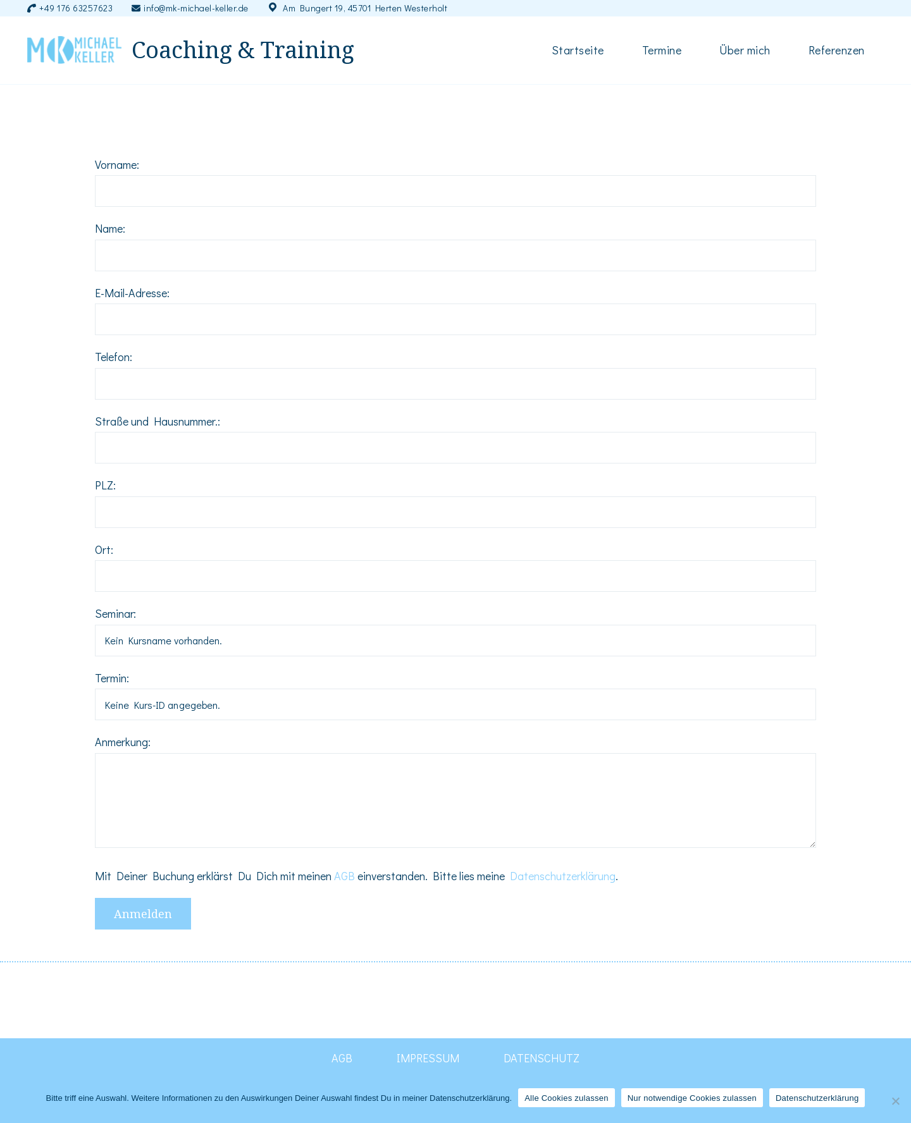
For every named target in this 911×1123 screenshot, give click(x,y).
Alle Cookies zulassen (566, 1098)
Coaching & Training (243, 50)
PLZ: (105, 485)
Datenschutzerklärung (563, 875)
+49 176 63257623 (76, 8)
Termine (662, 50)
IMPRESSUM (428, 1057)
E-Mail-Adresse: (132, 292)
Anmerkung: (123, 741)
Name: (110, 228)
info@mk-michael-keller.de (196, 8)
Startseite (578, 50)
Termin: (112, 677)
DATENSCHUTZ (541, 1057)
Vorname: (117, 164)
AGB (344, 875)
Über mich (745, 50)
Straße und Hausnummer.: (157, 421)
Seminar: (115, 613)
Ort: (104, 549)
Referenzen (837, 50)
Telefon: (113, 356)
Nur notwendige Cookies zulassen (692, 1098)
